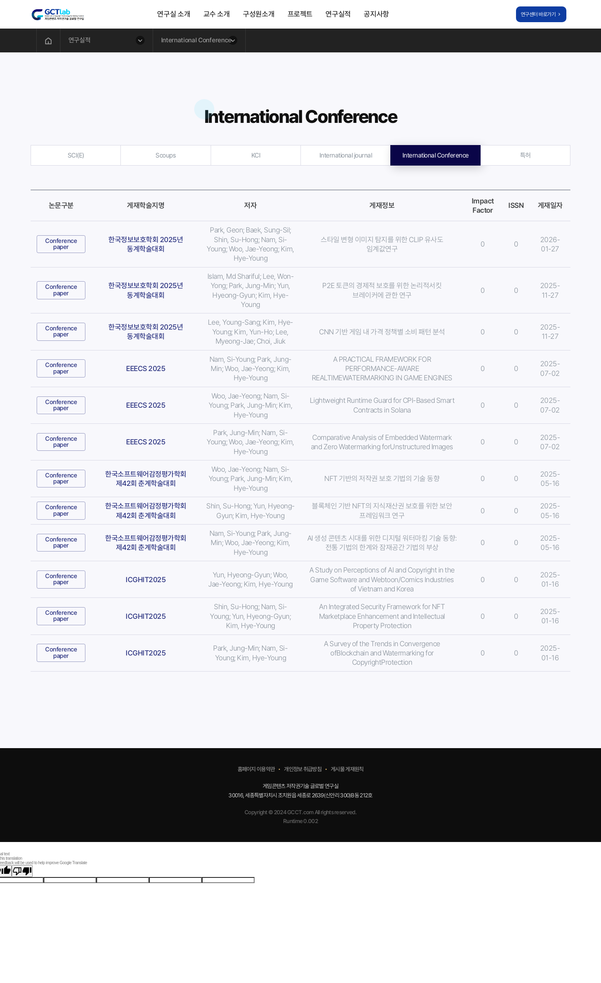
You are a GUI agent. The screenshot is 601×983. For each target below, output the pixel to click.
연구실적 (338, 14)
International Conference (435, 155)
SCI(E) (76, 155)
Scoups (165, 155)
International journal (345, 155)
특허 (525, 155)
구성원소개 (258, 14)
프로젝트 (300, 14)
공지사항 (376, 14)
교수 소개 (216, 14)
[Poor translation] (22, 871)
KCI (256, 155)
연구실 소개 (173, 14)
